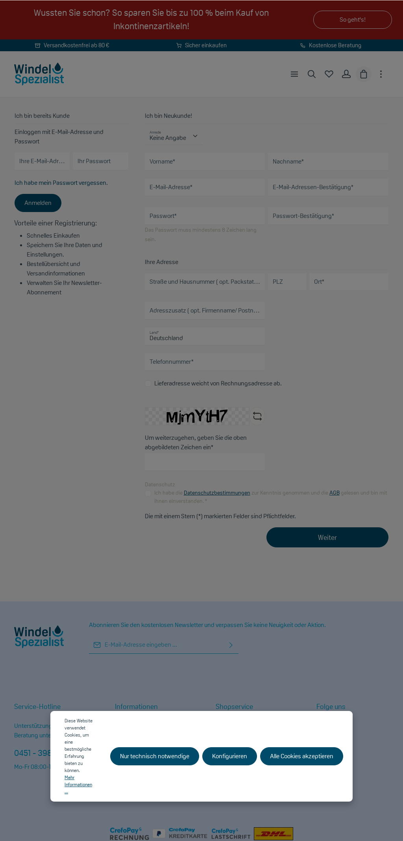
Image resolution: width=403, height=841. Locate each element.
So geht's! (353, 19)
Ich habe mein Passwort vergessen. (61, 183)
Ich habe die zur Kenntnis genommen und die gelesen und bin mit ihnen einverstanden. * (270, 496)
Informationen (136, 706)
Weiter (327, 537)
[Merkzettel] (329, 74)
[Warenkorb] (364, 74)
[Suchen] (312, 74)
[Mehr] (381, 74)
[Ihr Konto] (346, 74)
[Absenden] (231, 645)
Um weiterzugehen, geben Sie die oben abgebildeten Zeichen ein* (196, 442)
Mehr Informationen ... (78, 784)
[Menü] (294, 74)
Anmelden (38, 203)
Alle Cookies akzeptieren (301, 756)
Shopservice (234, 706)
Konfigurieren (229, 756)
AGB (334, 492)
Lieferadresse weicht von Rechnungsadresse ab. (218, 383)
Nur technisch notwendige (154, 756)
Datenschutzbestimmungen (217, 492)
